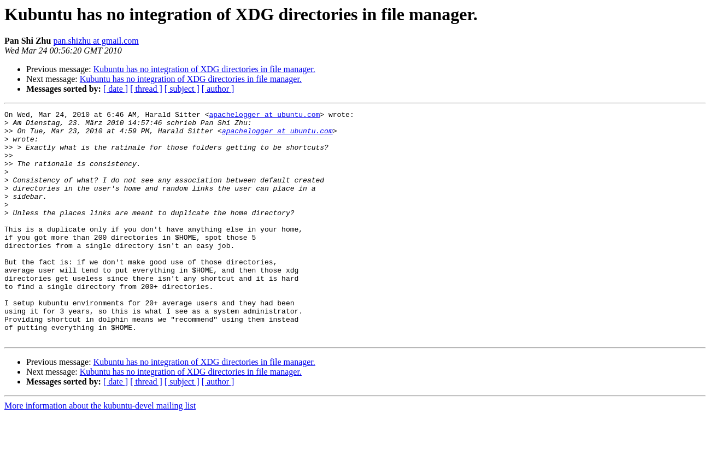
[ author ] (218, 88)
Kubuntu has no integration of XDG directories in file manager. (204, 69)
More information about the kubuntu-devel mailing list (100, 451)
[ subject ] (182, 88)
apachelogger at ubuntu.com (264, 116)
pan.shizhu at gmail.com (95, 40)
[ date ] (115, 88)
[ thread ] (146, 88)
